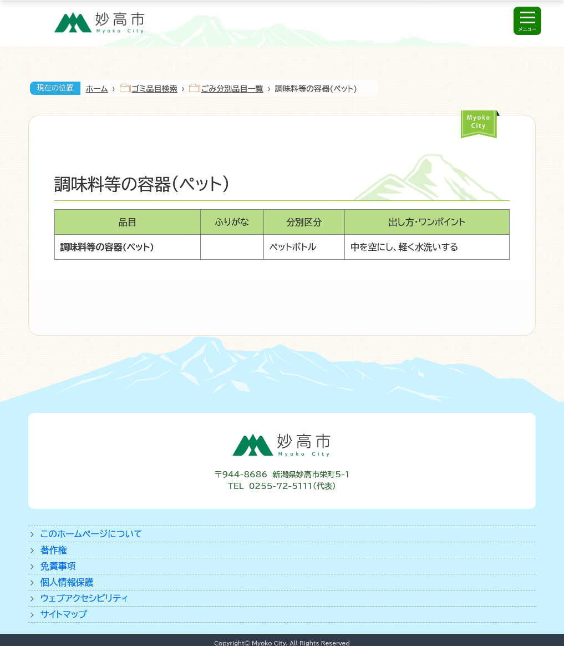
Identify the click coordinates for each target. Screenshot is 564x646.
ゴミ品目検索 (154, 89)
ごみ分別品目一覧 (232, 89)
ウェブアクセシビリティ (84, 598)
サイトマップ (63, 614)
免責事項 (58, 566)
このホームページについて (91, 533)
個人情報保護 (67, 582)
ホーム (97, 89)
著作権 (53, 550)
